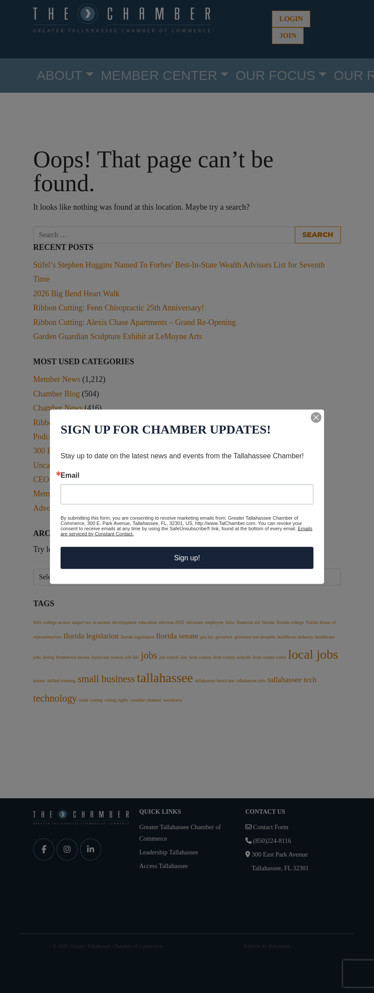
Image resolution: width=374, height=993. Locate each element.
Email (70, 475)
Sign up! (187, 557)
